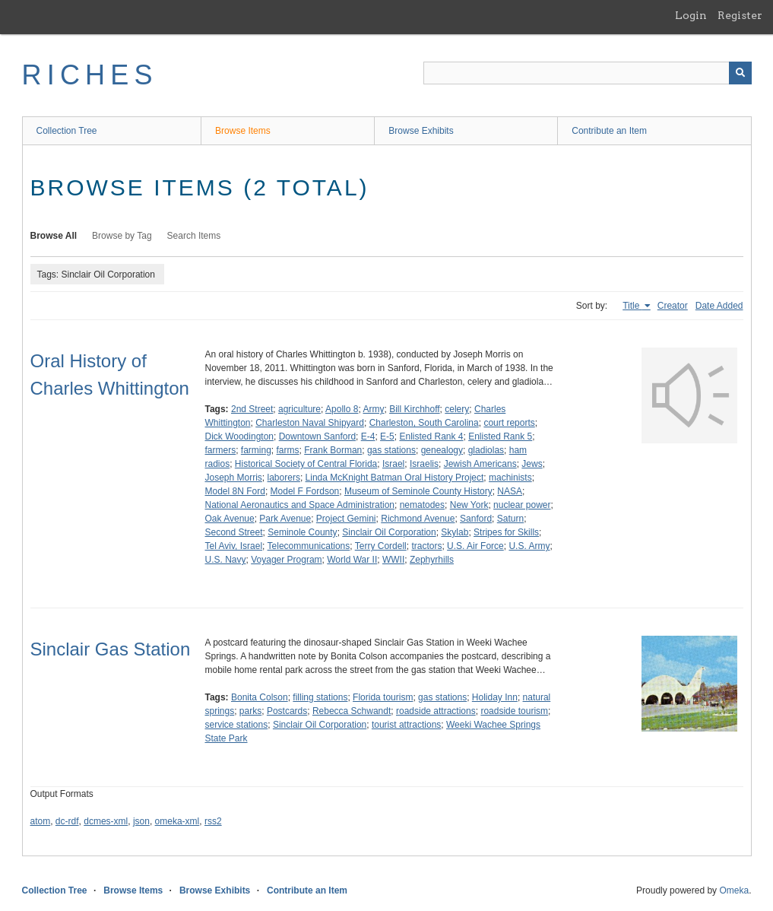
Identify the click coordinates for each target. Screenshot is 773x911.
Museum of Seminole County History (418, 491)
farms (288, 450)
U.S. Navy (225, 559)
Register (740, 15)
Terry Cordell (381, 546)
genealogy (442, 450)
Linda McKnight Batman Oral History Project (395, 477)
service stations (236, 724)
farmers (220, 450)
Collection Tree (66, 130)
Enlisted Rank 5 (500, 436)
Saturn (510, 518)
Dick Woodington (239, 436)
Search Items (194, 235)
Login (691, 15)
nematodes (422, 505)
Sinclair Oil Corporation (389, 532)
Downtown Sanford (317, 436)
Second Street (234, 532)
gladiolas (486, 450)
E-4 (368, 436)
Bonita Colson (259, 697)
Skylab (454, 532)
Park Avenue (285, 518)
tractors (426, 546)
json (141, 821)
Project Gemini (346, 518)
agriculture (299, 409)
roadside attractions (436, 711)
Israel (393, 464)
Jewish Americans (480, 464)
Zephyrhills (432, 559)
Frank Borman (333, 450)
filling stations (320, 697)
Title (632, 305)
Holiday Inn (495, 697)
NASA (509, 491)
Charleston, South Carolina (424, 422)
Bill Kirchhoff (414, 409)
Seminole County (302, 532)
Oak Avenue (230, 518)
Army (373, 409)
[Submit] (740, 73)
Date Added (719, 305)
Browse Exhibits (420, 130)
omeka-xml (177, 821)
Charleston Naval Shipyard (309, 422)
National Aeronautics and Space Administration (300, 505)
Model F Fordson (305, 491)
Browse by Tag (122, 235)
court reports (508, 422)
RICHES (90, 74)
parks (250, 711)
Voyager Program (286, 559)
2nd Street (252, 409)
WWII (393, 559)
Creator (672, 305)
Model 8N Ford (235, 491)
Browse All (54, 235)
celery (457, 409)
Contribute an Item (609, 130)
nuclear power (521, 505)
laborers (284, 477)
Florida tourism (383, 697)
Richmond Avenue (418, 518)
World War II (352, 559)
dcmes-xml (106, 821)
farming (256, 450)
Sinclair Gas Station (110, 649)
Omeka (734, 890)
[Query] (587, 73)
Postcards (287, 711)
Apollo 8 (341, 409)
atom (40, 821)
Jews (531, 464)
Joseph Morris (233, 477)
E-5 (387, 436)
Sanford (476, 518)
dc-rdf (67, 821)
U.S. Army (529, 546)
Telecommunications (309, 546)
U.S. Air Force (475, 546)
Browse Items (243, 130)
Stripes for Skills (506, 532)
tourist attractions (406, 724)
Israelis (424, 464)
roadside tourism (514, 711)
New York (469, 505)
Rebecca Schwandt (351, 711)
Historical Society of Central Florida (306, 464)
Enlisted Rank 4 (431, 436)
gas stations (391, 450)
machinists (510, 477)
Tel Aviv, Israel (234, 546)
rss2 (213, 821)
